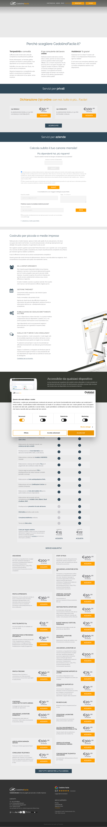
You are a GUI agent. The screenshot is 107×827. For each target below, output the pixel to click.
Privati (62, 3)
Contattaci (68, 3)
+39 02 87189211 (16, 801)
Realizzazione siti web (50, 824)
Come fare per (58, 804)
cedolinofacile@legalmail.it (19, 805)
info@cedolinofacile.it (18, 803)
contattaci (34, 536)
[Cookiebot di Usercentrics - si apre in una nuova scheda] (86, 392)
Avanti (53, 168)
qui (28, 217)
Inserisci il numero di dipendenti (53, 159)
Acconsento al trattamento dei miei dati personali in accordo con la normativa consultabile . (41, 216)
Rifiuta (26, 433)
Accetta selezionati (53, 433)
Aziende (58, 3)
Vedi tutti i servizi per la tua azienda (53, 771)
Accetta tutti (81, 433)
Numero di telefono (26, 207)
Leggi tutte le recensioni (61, 793)
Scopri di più (53, 125)
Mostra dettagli (85, 427)
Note (66, 194)
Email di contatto (25, 194)
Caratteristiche (51, 3)
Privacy (57, 803)
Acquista (43, 115)
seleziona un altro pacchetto (30, 221)
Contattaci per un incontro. (25, 358)
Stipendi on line (59, 806)
